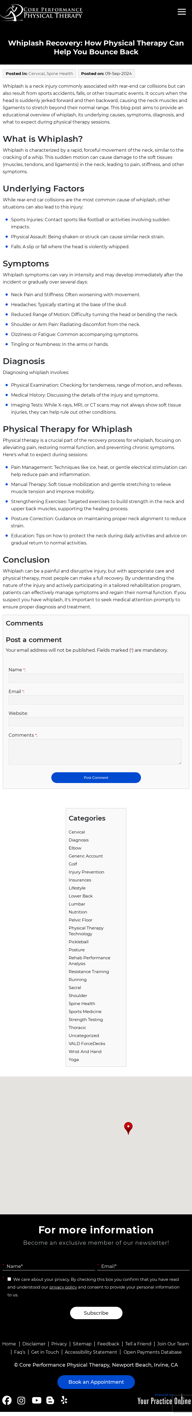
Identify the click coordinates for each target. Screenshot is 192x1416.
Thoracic (77, 1031)
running (78, 983)
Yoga (74, 1063)
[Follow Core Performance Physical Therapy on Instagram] (20, 1404)
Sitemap (82, 1348)
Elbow (75, 852)
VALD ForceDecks (87, 1047)
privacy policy (63, 1291)
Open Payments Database (153, 1356)
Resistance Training (89, 975)
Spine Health (60, 73)
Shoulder (78, 999)
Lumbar (77, 908)
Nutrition (78, 916)
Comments (23, 735)
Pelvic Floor (80, 924)
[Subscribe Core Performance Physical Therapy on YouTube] (36, 1404)
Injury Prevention (86, 876)
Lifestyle (77, 892)
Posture (77, 954)
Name (17, 669)
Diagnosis (79, 844)
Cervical (36, 73)
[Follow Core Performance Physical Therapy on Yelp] (65, 1404)
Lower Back (81, 900)
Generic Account (86, 860)
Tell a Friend (138, 1348)
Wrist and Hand (85, 1055)
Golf (73, 868)
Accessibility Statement (91, 1356)
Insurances (80, 884)
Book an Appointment (96, 1386)
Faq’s (19, 1356)
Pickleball (79, 946)
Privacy (59, 1348)
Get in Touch (45, 1356)
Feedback (108, 1348)
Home (9, 1348)
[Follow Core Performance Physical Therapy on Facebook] (6, 1404)
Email (16, 691)
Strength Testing (86, 1023)
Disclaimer (34, 1348)
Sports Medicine (85, 1015)
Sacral (75, 991)
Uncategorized (84, 1039)
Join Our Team (173, 1348)
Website (18, 713)
